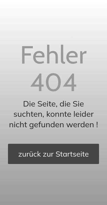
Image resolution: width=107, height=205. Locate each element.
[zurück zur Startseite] (53, 154)
